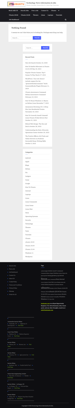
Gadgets (28, 176)
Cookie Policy (13, 281)
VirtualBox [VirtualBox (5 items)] (56, 296)
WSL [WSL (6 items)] (53, 299)
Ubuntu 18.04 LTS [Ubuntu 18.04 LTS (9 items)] (62, 288)
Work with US (13, 10)
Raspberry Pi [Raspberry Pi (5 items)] (52, 284)
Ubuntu (53, 10)
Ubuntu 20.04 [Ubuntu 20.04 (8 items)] (45, 291)
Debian (27, 169)
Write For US (12, 294)
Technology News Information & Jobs (41, 3)
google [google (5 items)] (57, 275)
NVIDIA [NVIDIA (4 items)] (42, 284)
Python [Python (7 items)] (46, 284)
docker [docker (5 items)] (60, 273)
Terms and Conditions (15, 285)
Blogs (27, 165)
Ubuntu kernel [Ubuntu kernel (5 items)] (57, 294)
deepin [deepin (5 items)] (51, 273)
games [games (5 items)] (45, 275)
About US (11, 278)
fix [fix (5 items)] (66, 273)
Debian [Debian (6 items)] (48, 273)
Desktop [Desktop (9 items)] (56, 273)
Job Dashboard (14, 19)
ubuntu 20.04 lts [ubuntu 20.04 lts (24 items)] (55, 291)
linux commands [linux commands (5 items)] (51, 279)
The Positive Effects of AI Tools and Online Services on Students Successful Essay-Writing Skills (36, 138)
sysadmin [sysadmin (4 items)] (57, 284)
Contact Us (44, 10)
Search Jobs (25, 10)
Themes (35, 15)
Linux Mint (29, 209)
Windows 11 (29, 253)
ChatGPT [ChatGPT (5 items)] (55, 271)
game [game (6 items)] (42, 275)
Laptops (50, 15)
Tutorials (59, 15)
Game (27, 180)
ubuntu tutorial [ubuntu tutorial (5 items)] (50, 296)
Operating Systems (31, 216)
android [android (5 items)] (43, 271)
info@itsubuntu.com (47, 310)
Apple (27, 161)
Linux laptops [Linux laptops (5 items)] (44, 282)
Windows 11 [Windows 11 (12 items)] (45, 299)
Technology (29, 224)
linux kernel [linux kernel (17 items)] (60, 279)
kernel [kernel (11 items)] (62, 275)
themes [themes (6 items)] (61, 284)
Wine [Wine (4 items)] (50, 299)
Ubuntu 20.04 (13, 15)
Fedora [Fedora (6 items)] (64, 273)
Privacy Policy (13, 288)
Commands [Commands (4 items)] (43, 273)
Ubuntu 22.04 (25, 15)
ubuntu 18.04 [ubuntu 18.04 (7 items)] (53, 288)
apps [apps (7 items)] (46, 271)
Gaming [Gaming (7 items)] (49, 275)
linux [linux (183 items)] (44, 278)
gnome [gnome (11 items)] (54, 275)
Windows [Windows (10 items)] (62, 296)
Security (28, 220)
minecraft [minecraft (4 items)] (63, 282)
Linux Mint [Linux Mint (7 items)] (51, 282)
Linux (43, 15)
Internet (28, 191)
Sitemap (11, 291)
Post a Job (35, 10)
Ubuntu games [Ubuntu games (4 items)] (50, 294)
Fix (26, 172)
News (27, 213)
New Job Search (30, 63)
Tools (27, 231)
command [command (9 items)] (60, 271)
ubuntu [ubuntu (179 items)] (45, 287)
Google (27, 183)
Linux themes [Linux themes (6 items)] (57, 282)
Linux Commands (31, 202)
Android (28, 158)
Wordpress (28, 256)
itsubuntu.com (45, 303)
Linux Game (29, 205)
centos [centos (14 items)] (50, 271)
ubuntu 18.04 (29, 242)
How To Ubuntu (30, 187)
